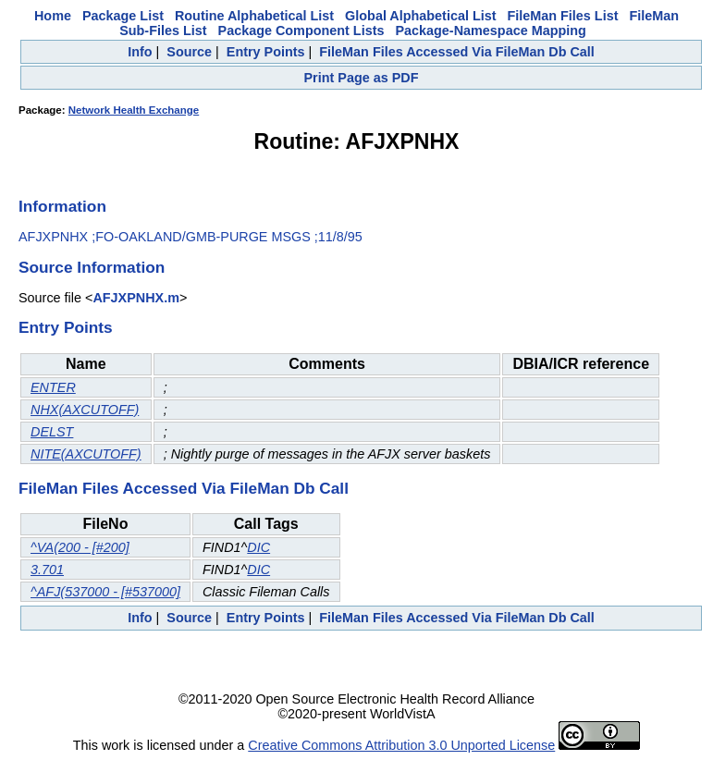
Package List (123, 15)
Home (52, 15)
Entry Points (266, 51)
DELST (52, 431)
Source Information (91, 267)
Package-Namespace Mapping (490, 30)
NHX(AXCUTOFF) (85, 409)
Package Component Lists (301, 30)
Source (189, 51)
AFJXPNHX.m (135, 297)
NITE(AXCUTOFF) (86, 454)
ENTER (53, 387)
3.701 (47, 569)
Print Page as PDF (361, 77)
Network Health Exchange (133, 110)
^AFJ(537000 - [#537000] (105, 591)
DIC (258, 547)
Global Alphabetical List (420, 15)
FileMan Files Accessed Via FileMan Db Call (457, 51)
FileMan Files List (563, 15)
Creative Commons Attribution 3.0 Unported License (401, 745)
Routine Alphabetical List (254, 15)
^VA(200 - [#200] (80, 547)
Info (140, 51)
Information (62, 206)
